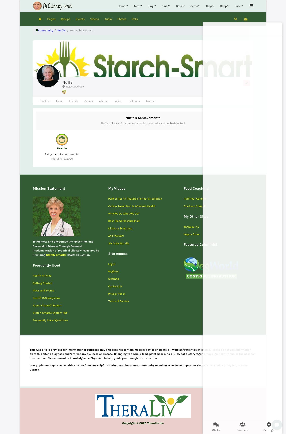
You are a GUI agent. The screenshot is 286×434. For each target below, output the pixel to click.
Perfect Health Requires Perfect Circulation (135, 198)
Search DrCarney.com (46, 298)
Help (209, 6)
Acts (136, 6)
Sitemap (113, 279)
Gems (194, 6)
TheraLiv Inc (191, 227)
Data (179, 6)
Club (164, 6)
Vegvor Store (191, 234)
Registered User (73, 86)
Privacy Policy (116, 293)
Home (121, 6)
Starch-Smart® (56, 255)
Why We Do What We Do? (123, 213)
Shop (223, 6)
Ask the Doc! (116, 236)
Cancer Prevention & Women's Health (132, 206)
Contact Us (115, 286)
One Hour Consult (195, 206)
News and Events (43, 290)
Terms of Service (118, 301)
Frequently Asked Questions (50, 320)
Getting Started (42, 283)
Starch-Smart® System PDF (50, 313)
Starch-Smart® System (47, 305)
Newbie (62, 148)
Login (111, 264)
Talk (237, 6)
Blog (150, 6)
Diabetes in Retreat (120, 228)
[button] (236, 19)
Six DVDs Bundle (118, 243)
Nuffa (67, 82)
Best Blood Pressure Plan (124, 221)
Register (113, 271)
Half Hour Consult (195, 198)
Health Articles (42, 275)
